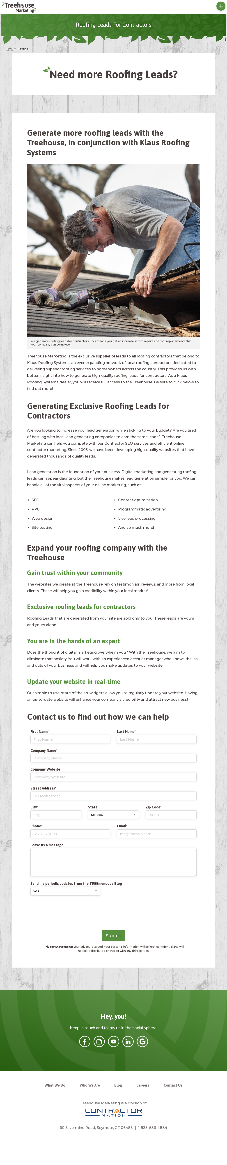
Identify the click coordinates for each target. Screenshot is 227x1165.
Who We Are (90, 1085)
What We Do (55, 1085)
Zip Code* (171, 812)
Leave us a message (46, 845)
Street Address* (113, 793)
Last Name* (157, 737)
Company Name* (113, 755)
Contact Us (173, 1085)
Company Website (113, 774)
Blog (118, 1085)
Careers (142, 1085)
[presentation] (64, 912)
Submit (113, 935)
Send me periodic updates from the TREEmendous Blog (76, 883)
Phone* (70, 831)
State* (113, 812)
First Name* (70, 737)
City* (55, 812)
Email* (157, 831)
